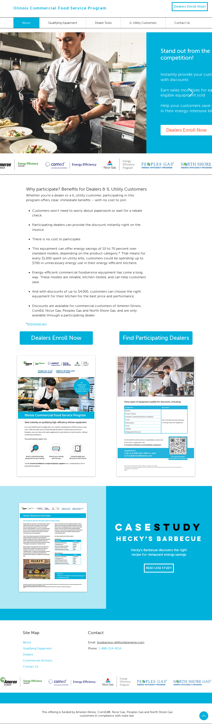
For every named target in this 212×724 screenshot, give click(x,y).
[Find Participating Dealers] (156, 338)
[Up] (203, 715)
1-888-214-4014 (110, 648)
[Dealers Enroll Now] (56, 338)
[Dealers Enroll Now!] (190, 6)
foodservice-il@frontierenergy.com (120, 642)
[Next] (190, 93)
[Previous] (21, 93)
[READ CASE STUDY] (159, 568)
